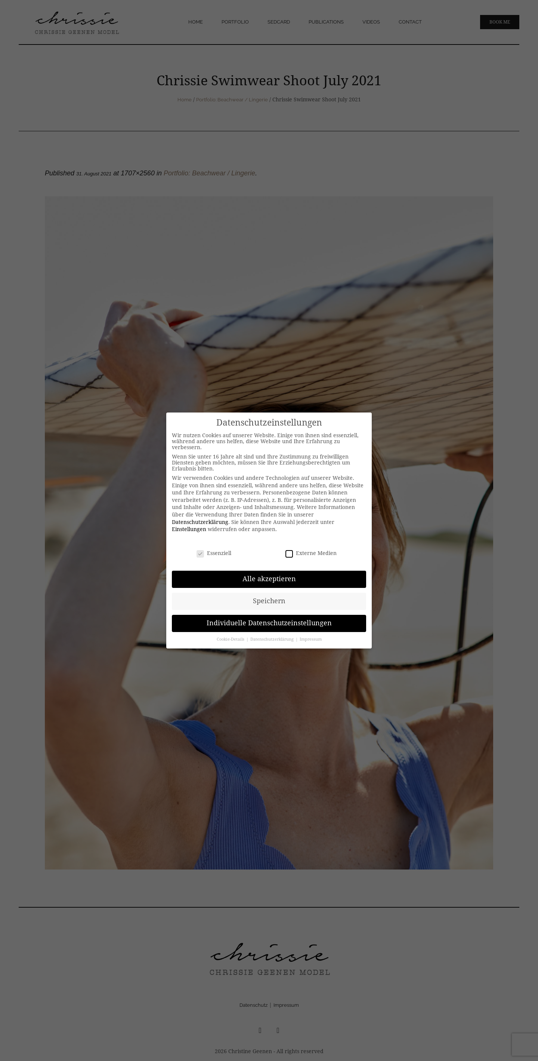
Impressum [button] (311, 639)
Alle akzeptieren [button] (269, 579)
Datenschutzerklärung (200, 522)
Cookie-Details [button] (231, 639)
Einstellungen (189, 529)
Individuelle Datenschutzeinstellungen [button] (269, 623)
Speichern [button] (269, 601)
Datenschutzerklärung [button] (272, 639)
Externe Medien (311, 553)
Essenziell (214, 553)
